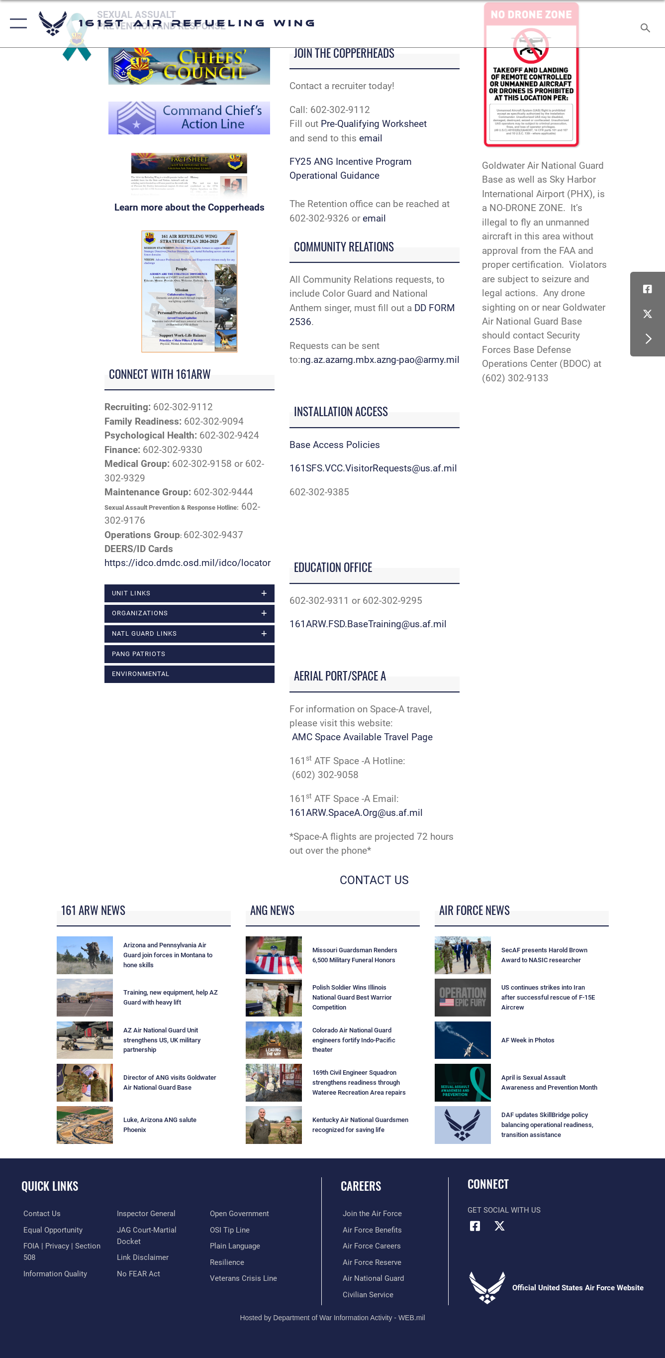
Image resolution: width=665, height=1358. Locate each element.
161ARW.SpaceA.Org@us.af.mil (356, 812)
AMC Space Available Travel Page (362, 737)
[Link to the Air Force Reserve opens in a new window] (370, 1261)
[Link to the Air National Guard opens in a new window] (371, 1277)
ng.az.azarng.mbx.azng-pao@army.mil (380, 359)
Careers (361, 1185)
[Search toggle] (647, 23)
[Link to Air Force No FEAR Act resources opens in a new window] (137, 1273)
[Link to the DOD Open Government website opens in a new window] (240, 1213)
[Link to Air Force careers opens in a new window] (370, 1246)
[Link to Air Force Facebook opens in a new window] (647, 289)
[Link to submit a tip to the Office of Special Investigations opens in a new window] (230, 1229)
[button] (16, 23)
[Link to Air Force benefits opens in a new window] (370, 1229)
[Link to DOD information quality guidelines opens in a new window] (53, 1273)
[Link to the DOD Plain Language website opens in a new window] (235, 1246)
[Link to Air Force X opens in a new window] (647, 314)
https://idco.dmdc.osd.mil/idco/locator (187, 562)
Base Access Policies (334, 445)
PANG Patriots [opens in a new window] (139, 654)
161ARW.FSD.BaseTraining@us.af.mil (368, 624)
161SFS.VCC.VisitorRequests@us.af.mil (373, 468)
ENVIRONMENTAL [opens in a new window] (141, 674)
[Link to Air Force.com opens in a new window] (370, 1213)
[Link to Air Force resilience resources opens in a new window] (227, 1261)
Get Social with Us (504, 1210)
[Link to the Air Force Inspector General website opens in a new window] (145, 1213)
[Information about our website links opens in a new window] (142, 1256)
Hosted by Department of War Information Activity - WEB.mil (332, 1317)
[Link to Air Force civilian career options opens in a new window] (366, 1293)
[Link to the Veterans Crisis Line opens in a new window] (244, 1277)
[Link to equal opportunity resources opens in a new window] (51, 1229)
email (370, 138)
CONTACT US (374, 880)
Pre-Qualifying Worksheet (375, 123)
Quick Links (49, 1185)
